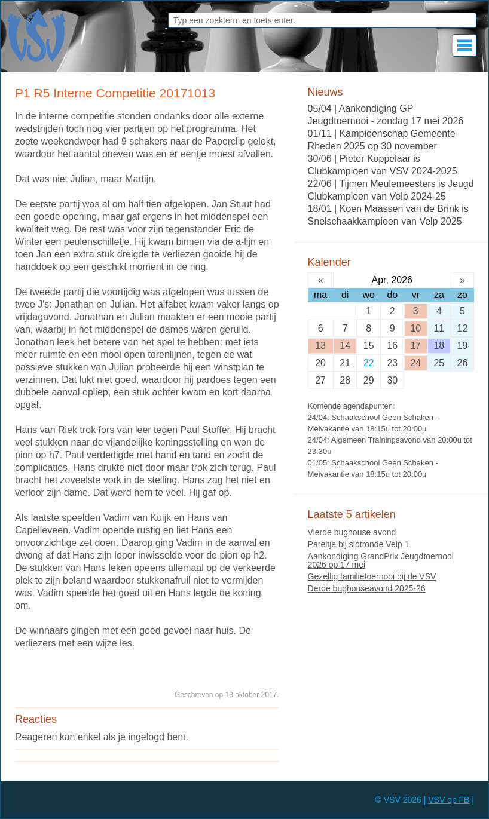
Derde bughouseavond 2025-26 (367, 588)
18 (438, 346)
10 (415, 328)
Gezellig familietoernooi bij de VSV (372, 576)
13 (320, 346)
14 (345, 346)
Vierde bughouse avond (352, 532)
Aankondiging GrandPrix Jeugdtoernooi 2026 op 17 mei (381, 560)
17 (415, 346)
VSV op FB (448, 800)
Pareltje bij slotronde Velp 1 (358, 544)
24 (415, 363)
